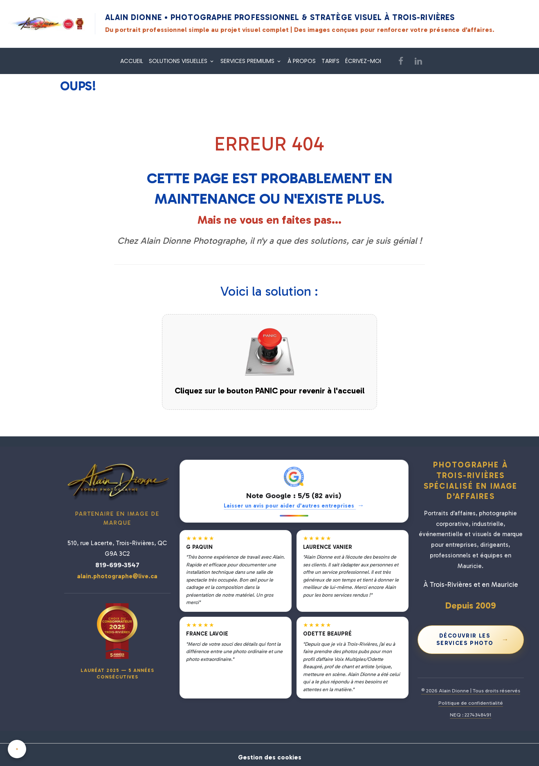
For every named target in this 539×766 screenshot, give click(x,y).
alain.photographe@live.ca (117, 576)
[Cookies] (17, 749)
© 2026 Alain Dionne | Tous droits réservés (470, 690)
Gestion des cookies (269, 754)
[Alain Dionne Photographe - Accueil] (46, 23)
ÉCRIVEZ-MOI (363, 61)
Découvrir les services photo (472, 639)
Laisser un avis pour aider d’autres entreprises (294, 505)
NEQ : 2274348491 (470, 715)
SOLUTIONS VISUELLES (179, 61)
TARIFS (330, 61)
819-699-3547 (117, 565)
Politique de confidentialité (470, 703)
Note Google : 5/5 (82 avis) (293, 495)
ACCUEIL (131, 61)
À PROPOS (301, 61)
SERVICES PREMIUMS (248, 61)
